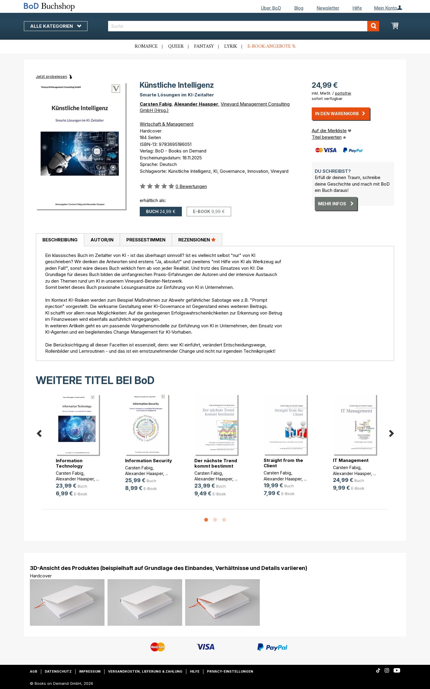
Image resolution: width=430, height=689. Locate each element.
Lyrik (230, 46)
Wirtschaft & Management (167, 124)
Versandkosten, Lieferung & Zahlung (145, 671)
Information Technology (69, 463)
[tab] (60, 239)
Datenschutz (58, 671)
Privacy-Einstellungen (230, 671)
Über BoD (271, 8)
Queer (176, 46)
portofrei (343, 93)
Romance (146, 46)
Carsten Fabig (156, 104)
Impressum (90, 671)
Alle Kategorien (55, 26)
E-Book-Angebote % (272, 46)
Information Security (148, 460)
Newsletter (328, 8)
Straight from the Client (283, 462)
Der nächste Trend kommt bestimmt (215, 463)
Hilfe (357, 8)
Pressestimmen (145, 240)
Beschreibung (60, 240)
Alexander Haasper (196, 104)
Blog (298, 8)
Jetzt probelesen (51, 76)
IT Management (350, 460)
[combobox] (244, 26)
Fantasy (204, 46)
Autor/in (101, 240)
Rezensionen (197, 239)
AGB (33, 671)
